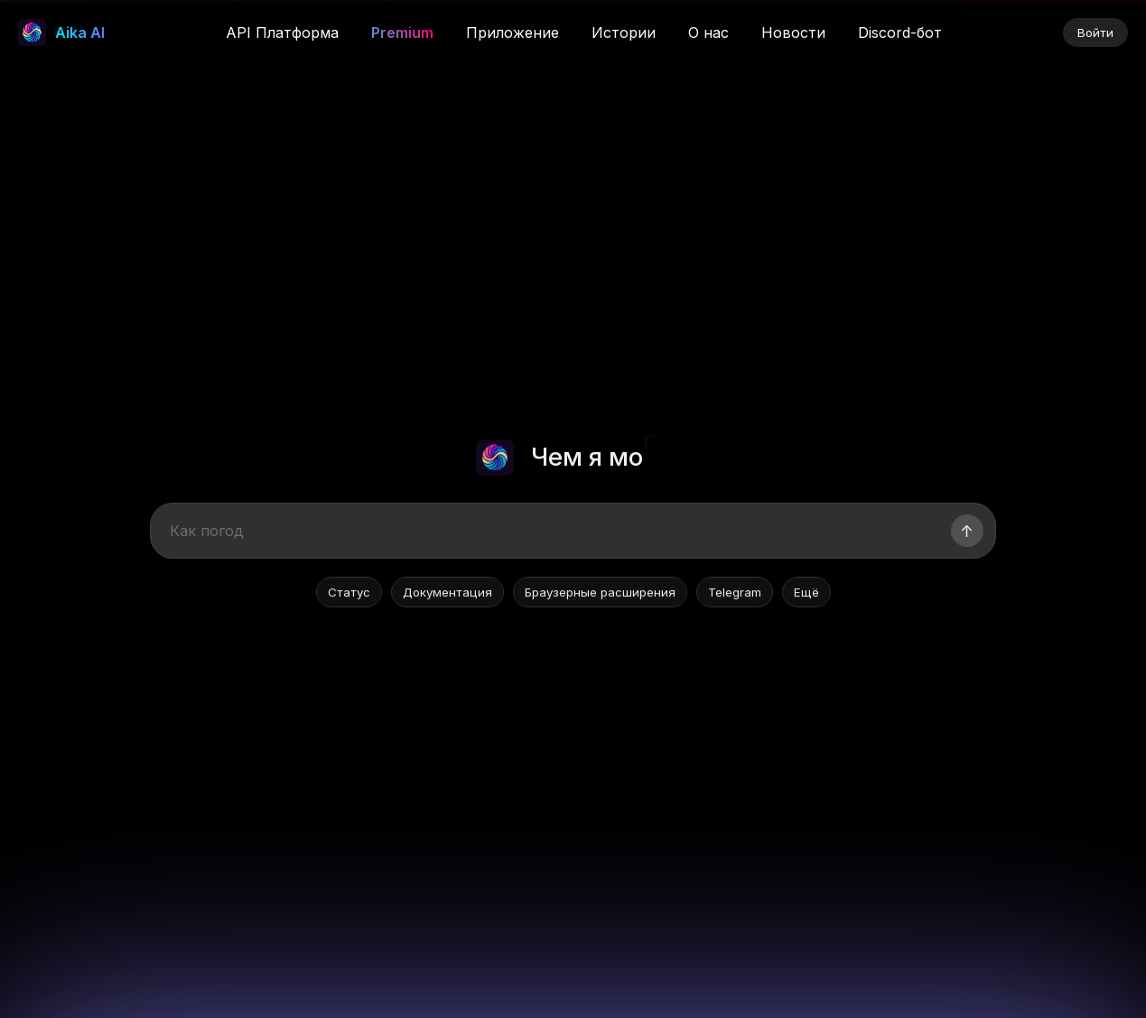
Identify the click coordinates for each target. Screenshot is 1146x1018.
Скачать (875, 24)
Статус (349, 594)
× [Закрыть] (1099, 25)
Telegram (734, 594)
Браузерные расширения (600, 594)
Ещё (806, 594)
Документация (447, 594)
